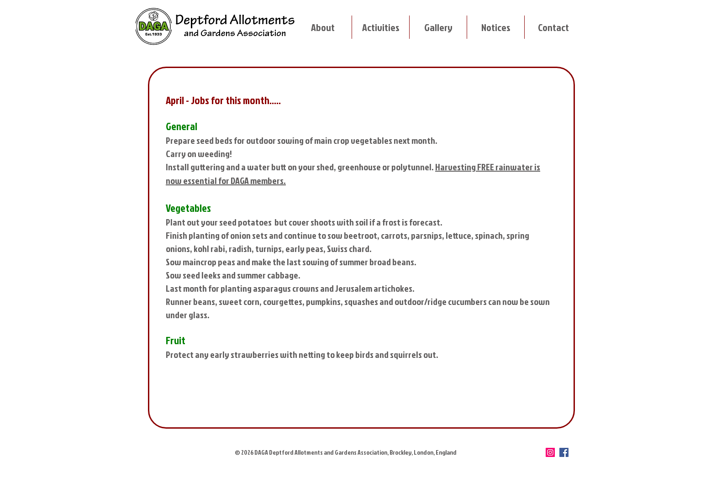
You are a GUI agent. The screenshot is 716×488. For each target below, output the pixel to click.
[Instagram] (550, 452)
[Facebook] (564, 452)
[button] (323, 27)
